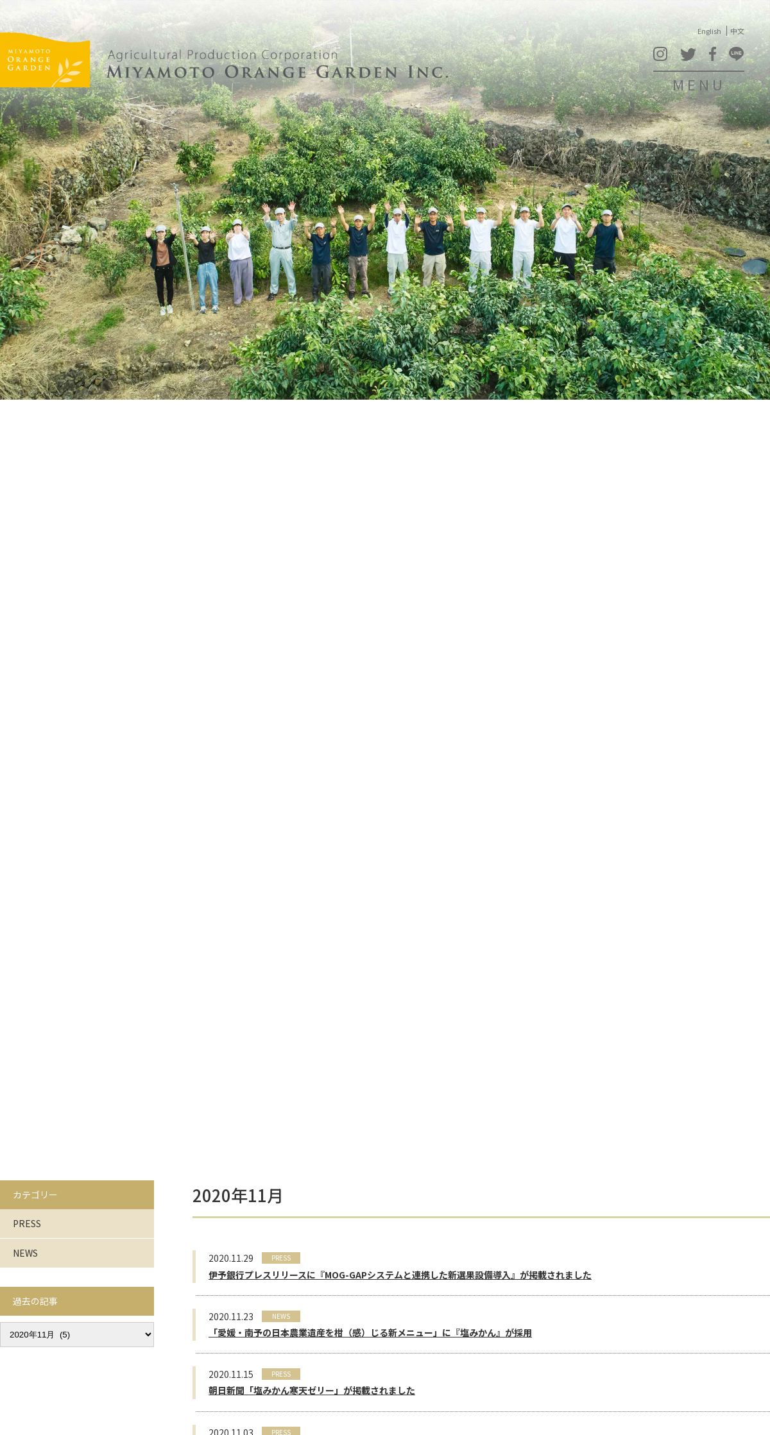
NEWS (25, 1252)
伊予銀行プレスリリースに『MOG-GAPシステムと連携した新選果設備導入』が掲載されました (400, 1274)
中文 (737, 31)
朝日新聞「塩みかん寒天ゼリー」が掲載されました (312, 1390)
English (709, 31)
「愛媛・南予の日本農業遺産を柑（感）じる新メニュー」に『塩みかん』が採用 (370, 1332)
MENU (699, 84)
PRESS (27, 1223)
